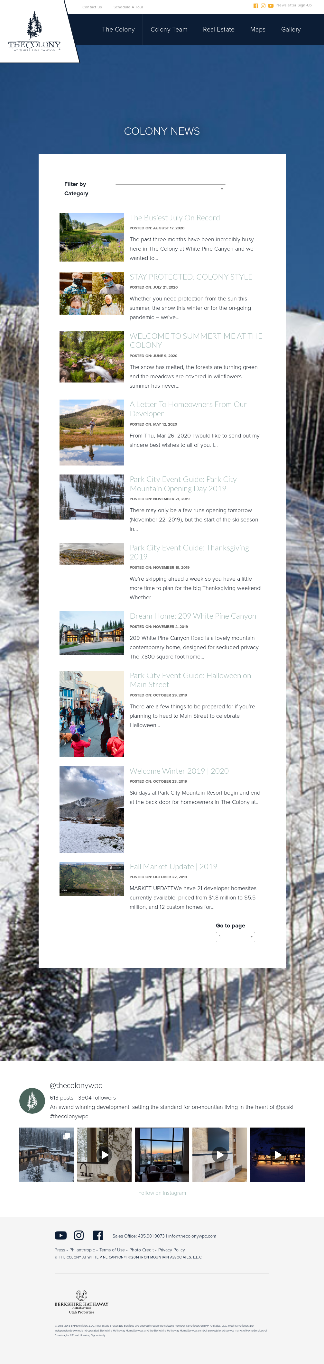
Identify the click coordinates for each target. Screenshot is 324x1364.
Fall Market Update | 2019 (174, 866)
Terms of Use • (113, 1250)
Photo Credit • (143, 1250)
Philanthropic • (83, 1250)
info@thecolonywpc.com (192, 1237)
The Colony (118, 29)
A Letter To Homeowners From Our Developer (188, 408)
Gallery (291, 29)
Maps (258, 29)
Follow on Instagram (162, 1193)
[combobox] (171, 184)
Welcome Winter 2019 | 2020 (179, 770)
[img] (46, 1155)
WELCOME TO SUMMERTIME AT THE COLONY (196, 340)
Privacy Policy (171, 1250)
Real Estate (219, 29)
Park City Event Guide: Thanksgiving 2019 (189, 552)
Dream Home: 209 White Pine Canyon (193, 615)
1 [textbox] (220, 937)
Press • (61, 1250)
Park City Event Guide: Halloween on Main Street (190, 679)
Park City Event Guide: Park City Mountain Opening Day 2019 (183, 483)
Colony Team (169, 29)
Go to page (230, 925)
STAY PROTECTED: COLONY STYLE (191, 276)
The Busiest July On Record (175, 217)
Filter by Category (76, 188)
